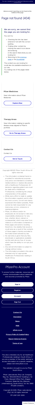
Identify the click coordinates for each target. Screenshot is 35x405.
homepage (20, 59)
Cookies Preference (28, 403)
